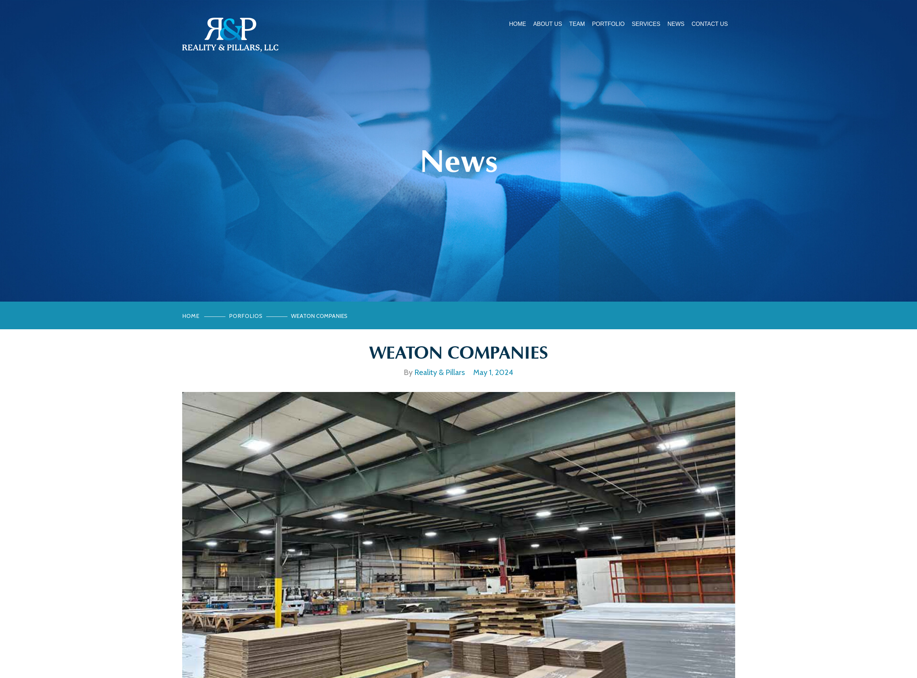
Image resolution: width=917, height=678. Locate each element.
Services (646, 24)
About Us (547, 24)
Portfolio (608, 24)
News (675, 24)
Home (517, 24)
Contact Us (710, 24)
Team (577, 24)
